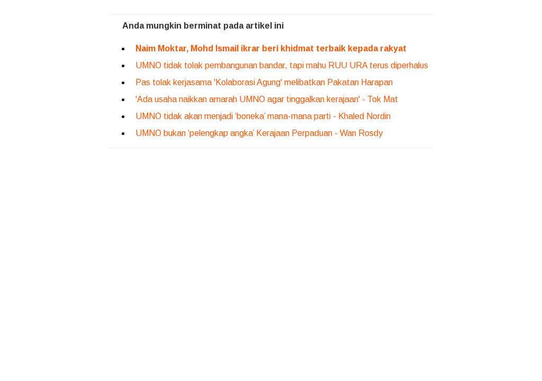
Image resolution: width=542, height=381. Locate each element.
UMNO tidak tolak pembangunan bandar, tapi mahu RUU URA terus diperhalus (282, 65)
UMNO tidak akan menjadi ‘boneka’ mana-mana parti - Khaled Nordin (263, 116)
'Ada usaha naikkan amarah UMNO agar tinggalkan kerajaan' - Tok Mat (267, 99)
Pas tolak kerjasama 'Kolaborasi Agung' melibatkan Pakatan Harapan (264, 82)
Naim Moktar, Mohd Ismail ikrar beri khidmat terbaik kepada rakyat (271, 48)
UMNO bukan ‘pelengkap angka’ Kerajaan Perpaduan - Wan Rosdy (259, 133)
